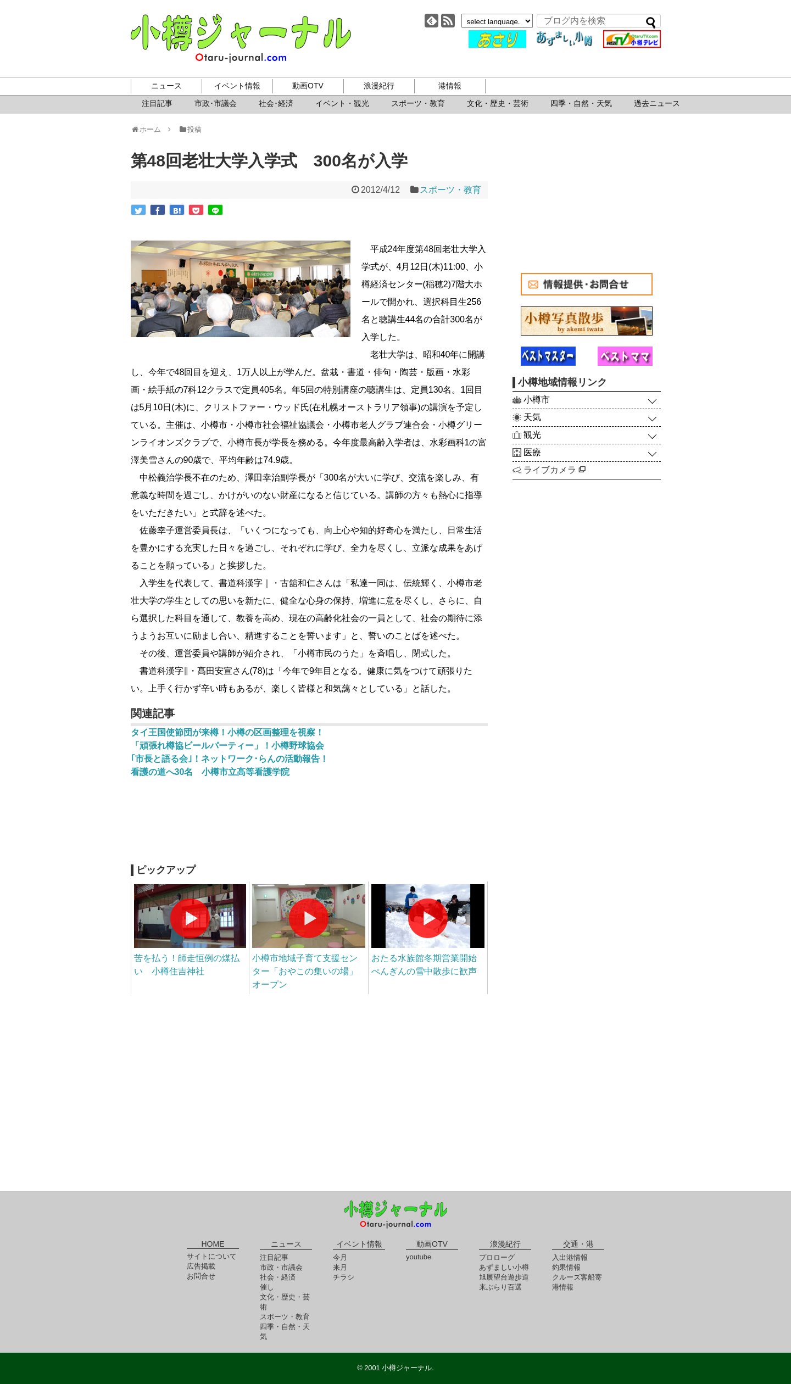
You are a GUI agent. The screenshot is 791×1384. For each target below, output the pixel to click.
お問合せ (201, 1276)
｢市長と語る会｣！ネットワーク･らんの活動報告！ (229, 758)
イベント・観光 (342, 103)
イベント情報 (237, 85)
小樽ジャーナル (241, 38)
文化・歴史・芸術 (497, 103)
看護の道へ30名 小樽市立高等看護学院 (210, 772)
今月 (340, 1257)
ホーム (150, 129)
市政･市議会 (215, 103)
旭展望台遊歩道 (504, 1277)
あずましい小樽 (504, 1267)
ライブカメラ (554, 470)
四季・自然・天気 (581, 103)
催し (267, 1287)
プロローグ (497, 1257)
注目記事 (157, 103)
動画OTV (308, 85)
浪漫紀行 (379, 85)
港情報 (449, 85)
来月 (340, 1267)
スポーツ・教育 (418, 103)
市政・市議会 (281, 1267)
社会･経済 (276, 103)
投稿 (190, 129)
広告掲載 (201, 1266)
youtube (418, 1257)
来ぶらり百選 (500, 1287)
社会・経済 (278, 1277)
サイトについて (212, 1256)
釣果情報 (566, 1267)
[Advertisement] (309, 826)
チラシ (343, 1277)
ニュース (166, 85)
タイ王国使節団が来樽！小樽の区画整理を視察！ (227, 732)
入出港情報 (570, 1257)
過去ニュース (657, 103)
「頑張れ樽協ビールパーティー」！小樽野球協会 (227, 745)
